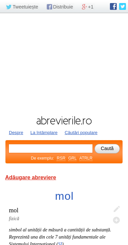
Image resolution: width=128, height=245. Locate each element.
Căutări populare (81, 132)
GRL (72, 158)
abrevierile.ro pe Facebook (113, 6)
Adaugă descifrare (116, 220)
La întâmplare (44, 132)
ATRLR (86, 158)
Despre (16, 132)
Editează (116, 209)
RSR (61, 158)
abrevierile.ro (64, 120)
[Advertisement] (64, 63)
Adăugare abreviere (30, 177)
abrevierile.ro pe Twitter (122, 6)
